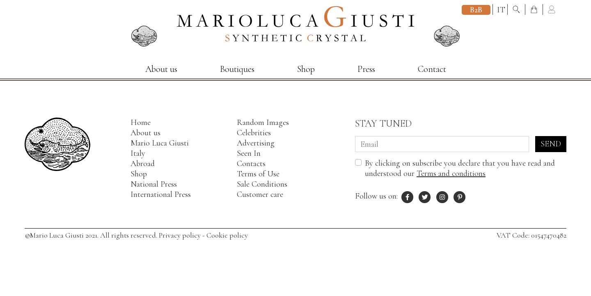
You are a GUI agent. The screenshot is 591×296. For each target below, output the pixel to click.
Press (366, 69)
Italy (138, 153)
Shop (306, 69)
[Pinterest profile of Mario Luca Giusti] (460, 196)
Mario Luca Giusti (160, 143)
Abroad (143, 164)
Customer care (260, 194)
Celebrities (254, 133)
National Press (154, 184)
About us (161, 69)
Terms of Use (258, 174)
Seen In (249, 153)
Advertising (256, 143)
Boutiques (237, 69)
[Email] (442, 144)
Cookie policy (227, 235)
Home (141, 122)
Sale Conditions (262, 184)
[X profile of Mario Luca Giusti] (425, 196)
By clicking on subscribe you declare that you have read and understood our (460, 168)
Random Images (263, 122)
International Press (161, 194)
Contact (432, 69)
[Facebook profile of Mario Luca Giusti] (407, 196)
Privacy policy (180, 235)
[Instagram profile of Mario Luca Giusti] (442, 196)
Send (551, 144)
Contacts (251, 164)
